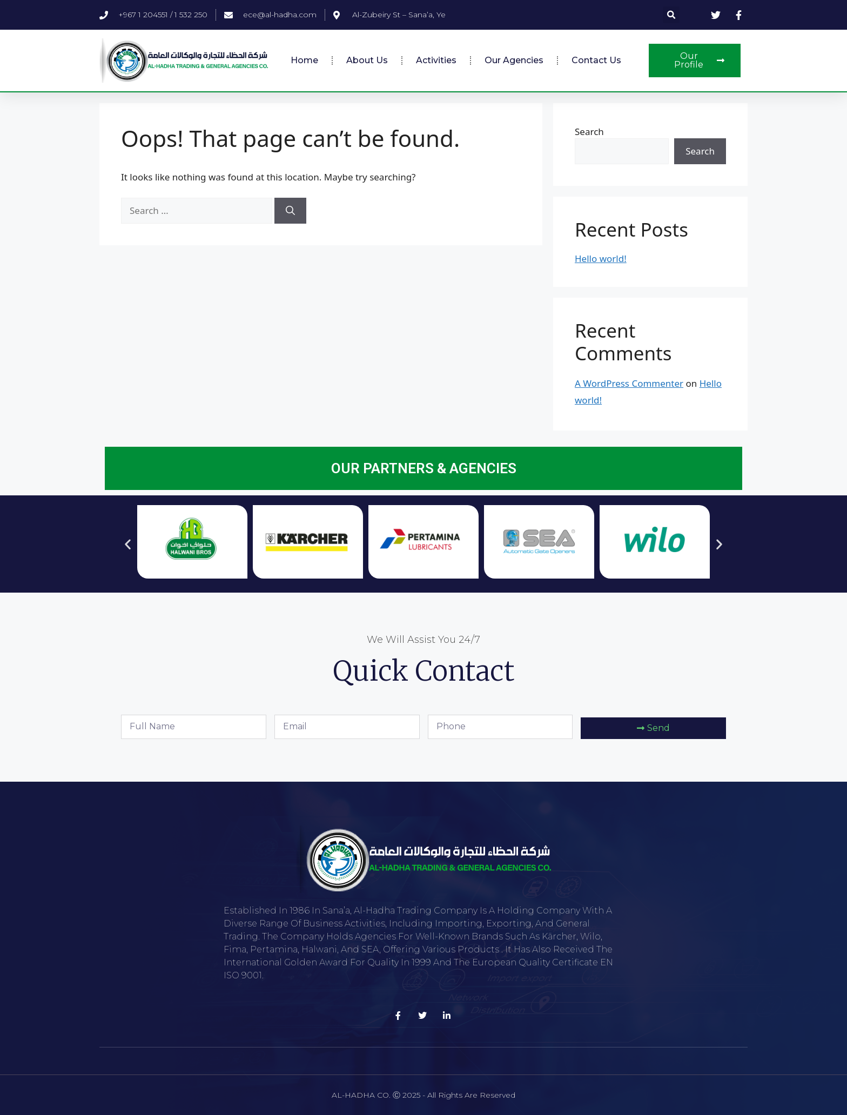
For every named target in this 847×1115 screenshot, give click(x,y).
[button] (671, 14)
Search (589, 131)
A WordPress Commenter (629, 383)
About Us (367, 60)
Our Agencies (514, 60)
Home (304, 60)
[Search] (290, 211)
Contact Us (596, 60)
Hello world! (601, 258)
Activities (436, 60)
